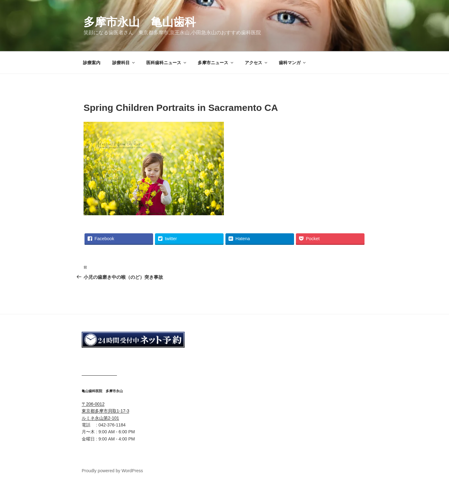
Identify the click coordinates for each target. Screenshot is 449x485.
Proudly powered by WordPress (112, 470)
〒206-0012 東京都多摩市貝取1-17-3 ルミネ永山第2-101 (105, 411)
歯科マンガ (293, 62)
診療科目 (124, 62)
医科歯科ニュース (166, 62)
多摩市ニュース (216, 62)
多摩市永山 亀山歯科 (140, 22)
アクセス (256, 62)
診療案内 (91, 62)
